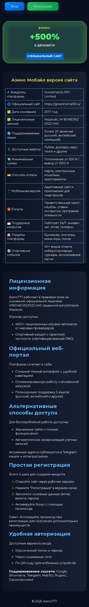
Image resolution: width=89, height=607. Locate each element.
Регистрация (43, 6)
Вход (14, 6)
